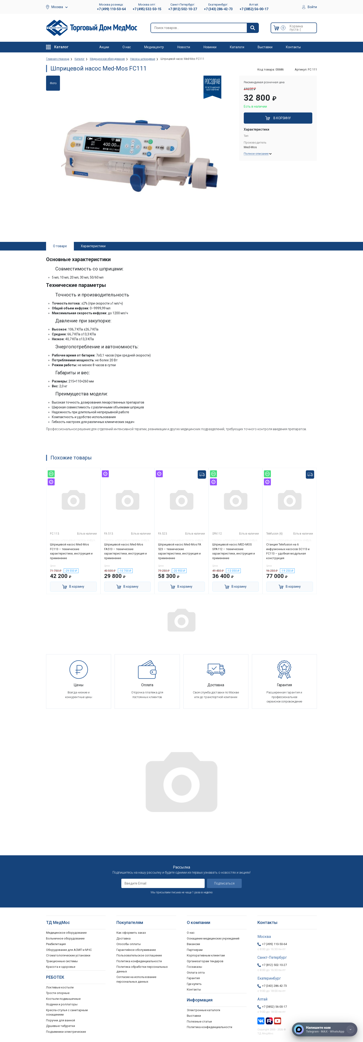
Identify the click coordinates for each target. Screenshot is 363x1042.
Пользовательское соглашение (139, 955)
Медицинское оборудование (66, 932)
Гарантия (193, 978)
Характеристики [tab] (93, 246)
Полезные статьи (199, 1021)
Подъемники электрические (66, 1031)
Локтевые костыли (60, 987)
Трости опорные (57, 993)
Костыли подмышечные (63, 998)
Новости (183, 47)
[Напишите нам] (324, 1029)
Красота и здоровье (60, 966)
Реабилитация (56, 944)
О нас (126, 47)
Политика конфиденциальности (139, 961)
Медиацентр (154, 47)
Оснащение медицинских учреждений (213, 938)
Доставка (123, 938)
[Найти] (252, 27)
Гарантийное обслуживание (136, 950)
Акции (104, 47)
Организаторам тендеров (205, 961)
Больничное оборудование (65, 938)
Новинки (209, 47)
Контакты (293, 47)
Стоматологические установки (68, 955)
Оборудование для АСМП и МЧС (69, 950)
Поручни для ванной (60, 1020)
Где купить (194, 984)
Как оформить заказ (131, 932)
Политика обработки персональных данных (142, 969)
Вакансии (193, 944)
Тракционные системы (62, 961)
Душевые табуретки (60, 1026)
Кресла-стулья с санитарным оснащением (67, 1012)
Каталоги (237, 47)
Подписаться (224, 883)
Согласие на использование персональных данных (136, 979)
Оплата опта (196, 972)
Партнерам (195, 950)
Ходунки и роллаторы (62, 1004)
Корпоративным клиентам (206, 955)
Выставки (265, 47)
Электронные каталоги (203, 1010)
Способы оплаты (128, 944)
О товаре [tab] (60, 246)
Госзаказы (194, 966)
